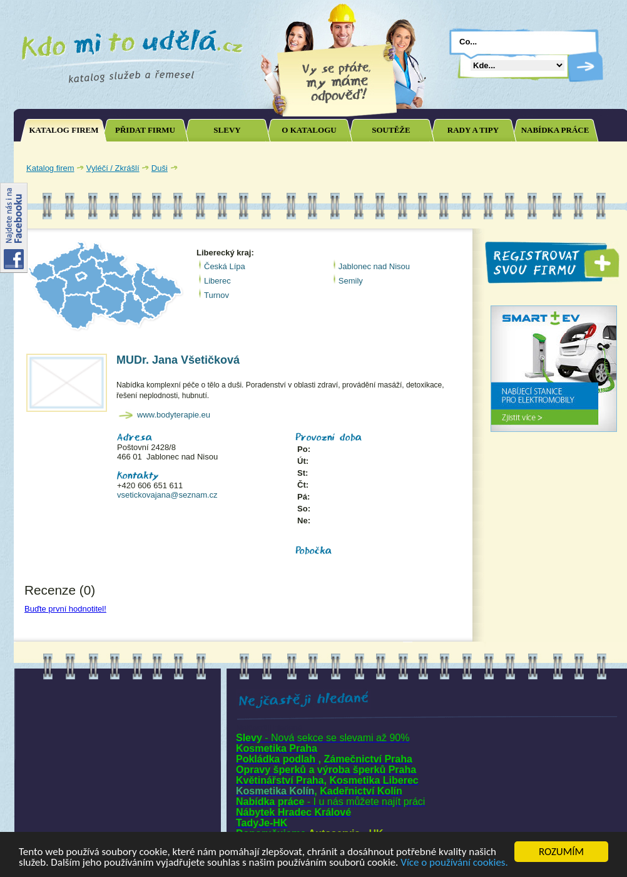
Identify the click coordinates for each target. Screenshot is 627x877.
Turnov (216, 295)
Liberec (217, 280)
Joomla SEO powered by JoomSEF (57, 630)
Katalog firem (50, 168)
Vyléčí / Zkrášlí (113, 168)
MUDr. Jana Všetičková (178, 360)
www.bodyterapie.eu (173, 414)
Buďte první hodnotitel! (65, 608)
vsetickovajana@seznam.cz (167, 495)
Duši (159, 168)
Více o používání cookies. (454, 862)
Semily (351, 280)
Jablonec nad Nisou (374, 266)
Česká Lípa (224, 266)
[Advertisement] (118, 763)
